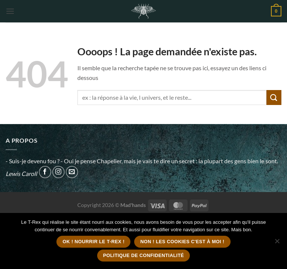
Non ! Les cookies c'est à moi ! (182, 241)
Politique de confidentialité (143, 255)
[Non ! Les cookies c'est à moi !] (276, 243)
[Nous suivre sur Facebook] (45, 172)
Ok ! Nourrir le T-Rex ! (94, 241)
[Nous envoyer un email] (72, 172)
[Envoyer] (273, 97)
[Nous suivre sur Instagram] (58, 172)
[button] (10, 11)
